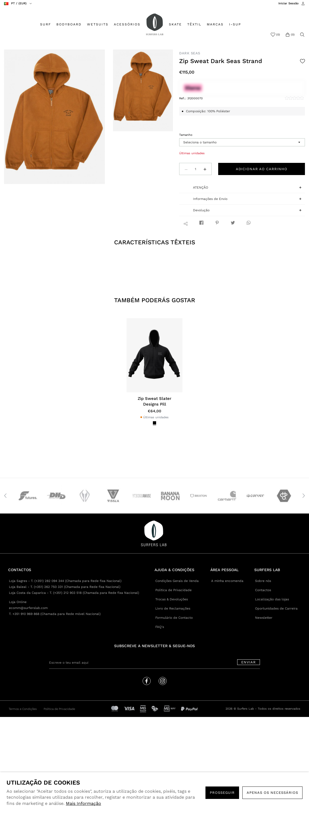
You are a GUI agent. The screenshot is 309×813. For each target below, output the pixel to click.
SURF (45, 24)
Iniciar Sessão (288, 3)
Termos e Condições (23, 709)
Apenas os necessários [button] (272, 793)
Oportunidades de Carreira (276, 608)
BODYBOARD (69, 24)
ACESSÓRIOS (127, 24)
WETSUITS (97, 24)
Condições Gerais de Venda (177, 581)
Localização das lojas (272, 599)
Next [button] (303, 495)
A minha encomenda (227, 581)
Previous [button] (5, 495)
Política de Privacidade (173, 590)
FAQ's (159, 627)
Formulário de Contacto (174, 618)
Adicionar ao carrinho (261, 169)
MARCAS (215, 24)
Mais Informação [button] (83, 803)
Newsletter (263, 618)
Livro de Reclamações (172, 608)
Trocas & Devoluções (171, 599)
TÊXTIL (194, 24)
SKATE (175, 24)
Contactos (263, 590)
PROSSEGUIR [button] (222, 793)
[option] (54, 117)
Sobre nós (263, 581)
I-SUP (235, 24)
